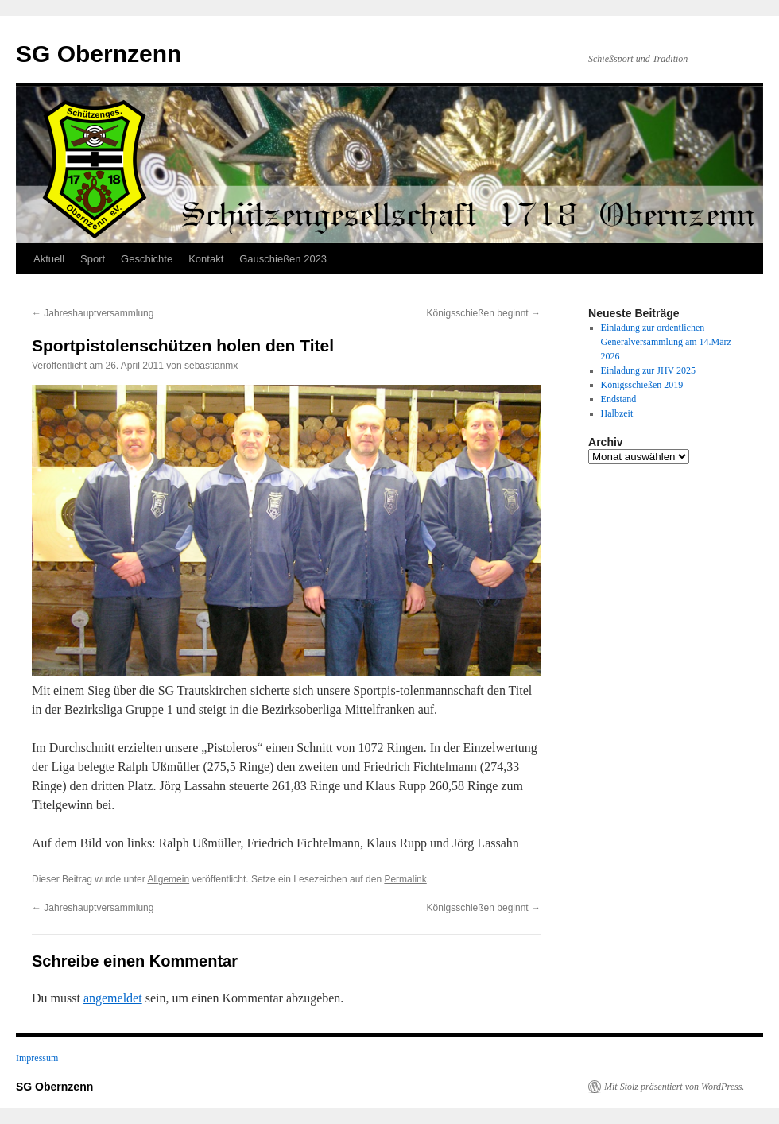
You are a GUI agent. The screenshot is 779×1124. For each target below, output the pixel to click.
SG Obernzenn (98, 54)
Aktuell (48, 259)
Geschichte (146, 259)
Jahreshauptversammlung (92, 313)
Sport (92, 259)
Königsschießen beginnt (484, 313)
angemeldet (112, 998)
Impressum (37, 1058)
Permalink (405, 879)
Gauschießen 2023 (283, 259)
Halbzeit (617, 413)
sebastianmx (211, 365)
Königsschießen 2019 (642, 384)
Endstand (619, 399)
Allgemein (168, 879)
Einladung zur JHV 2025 (648, 370)
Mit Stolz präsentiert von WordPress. (674, 1086)
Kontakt (205, 259)
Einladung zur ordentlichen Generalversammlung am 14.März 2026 (666, 342)
